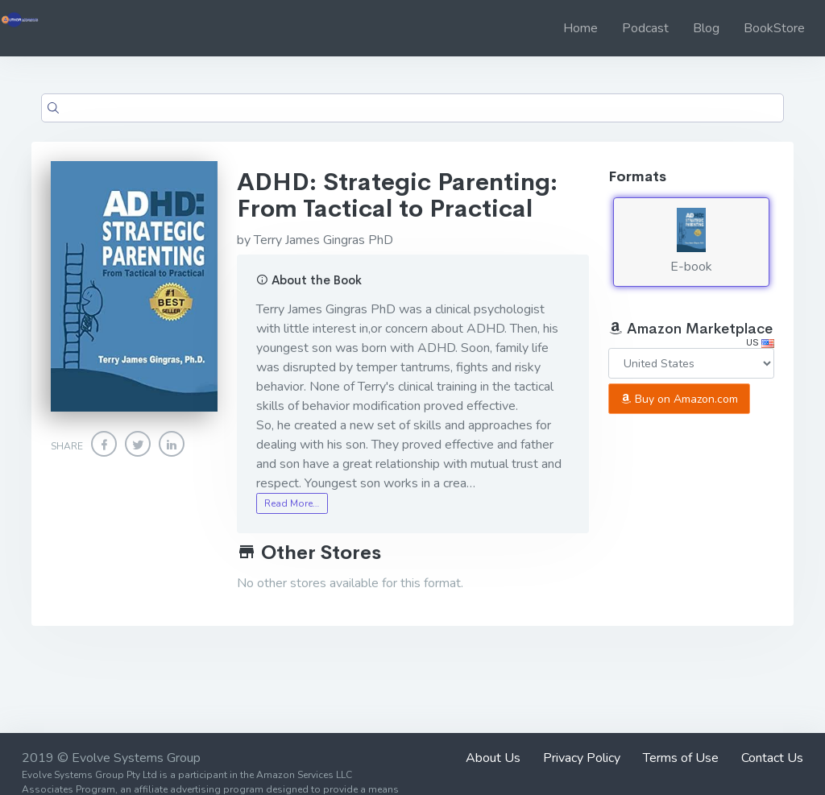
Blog (706, 28)
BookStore (774, 28)
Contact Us (772, 758)
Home (580, 28)
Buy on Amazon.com (679, 399)
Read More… (291, 503)
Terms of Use (681, 758)
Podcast (645, 28)
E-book (691, 241)
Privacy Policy (581, 758)
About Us (493, 758)
